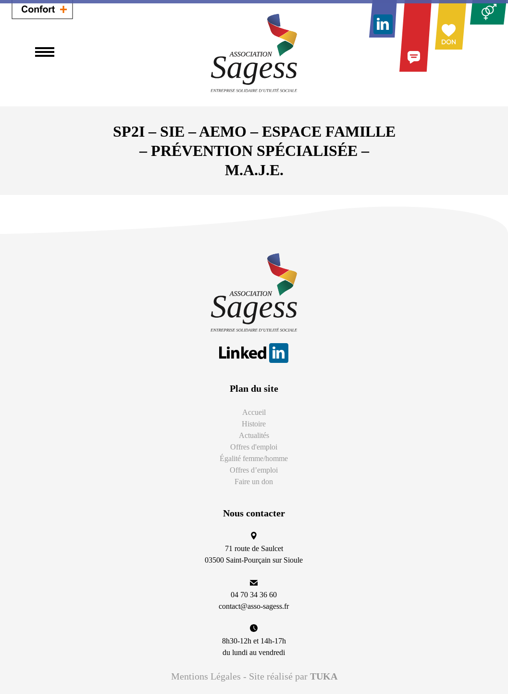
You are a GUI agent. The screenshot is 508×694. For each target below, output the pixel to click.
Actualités (254, 435)
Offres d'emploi (253, 447)
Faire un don (254, 481)
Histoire (254, 424)
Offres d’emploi (254, 470)
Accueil (254, 412)
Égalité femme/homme (254, 458)
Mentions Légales (206, 676)
